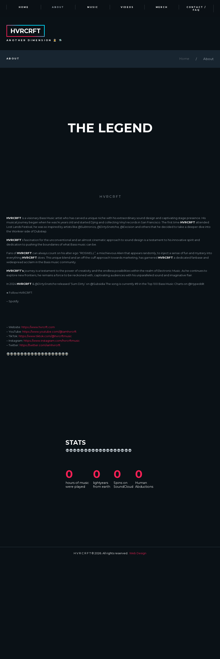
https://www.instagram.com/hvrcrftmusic (52, 440)
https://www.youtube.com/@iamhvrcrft (49, 431)
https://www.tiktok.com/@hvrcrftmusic (45, 436)
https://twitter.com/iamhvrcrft (40, 445)
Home (184, 59)
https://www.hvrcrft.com (38, 427)
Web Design (138, 652)
